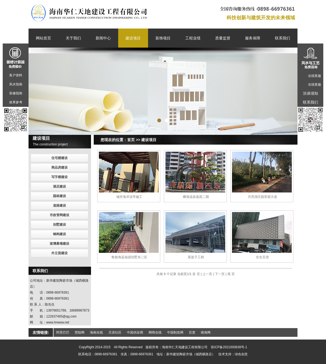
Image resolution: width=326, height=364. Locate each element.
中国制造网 (175, 332)
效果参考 (15, 102)
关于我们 (73, 38)
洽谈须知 (310, 93)
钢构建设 (59, 234)
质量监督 (222, 38)
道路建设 (59, 205)
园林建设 (59, 196)
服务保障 (252, 38)
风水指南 (15, 84)
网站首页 (43, 38)
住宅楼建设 (59, 158)
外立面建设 (59, 253)
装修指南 (15, 93)
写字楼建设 (59, 177)
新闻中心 (103, 38)
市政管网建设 (59, 215)
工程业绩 (192, 38)
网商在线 (155, 332)
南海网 (206, 332)
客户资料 (15, 75)
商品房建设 (59, 167)
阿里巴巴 (62, 332)
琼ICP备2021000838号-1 (229, 347)
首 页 (196, 274)
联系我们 (282, 38)
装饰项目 (163, 38)
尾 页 (231, 274)
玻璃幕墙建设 (59, 243)
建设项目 (133, 38)
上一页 (207, 274)
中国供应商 (135, 332)
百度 (192, 332)
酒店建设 (59, 186)
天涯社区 (114, 332)
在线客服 (314, 76)
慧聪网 (79, 332)
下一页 (220, 274)
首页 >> (133, 140)
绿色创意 (241, 354)
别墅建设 (59, 224)
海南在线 (96, 332)
